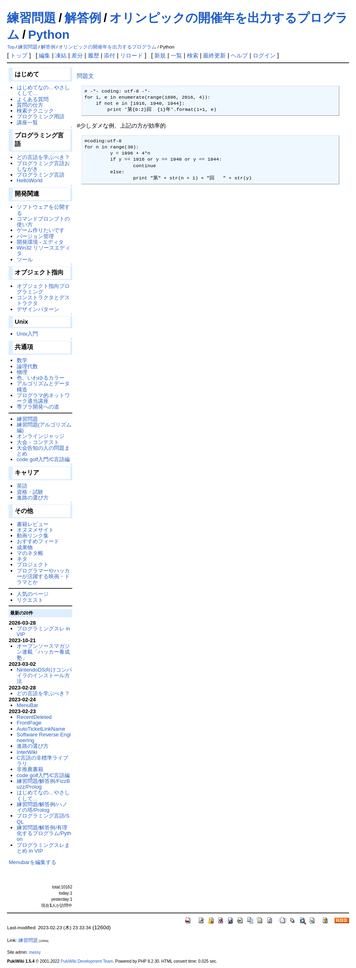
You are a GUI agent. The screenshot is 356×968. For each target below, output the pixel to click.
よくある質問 (33, 99)
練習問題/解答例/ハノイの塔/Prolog (42, 807)
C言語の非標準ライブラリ (42, 761)
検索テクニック (35, 111)
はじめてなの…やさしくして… (43, 90)
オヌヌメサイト (35, 530)
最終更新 (214, 55)
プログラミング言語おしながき (43, 166)
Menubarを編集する (32, 862)
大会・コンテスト (38, 442)
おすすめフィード (38, 541)
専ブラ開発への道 (38, 407)
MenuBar (27, 705)
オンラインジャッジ (41, 436)
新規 (160, 55)
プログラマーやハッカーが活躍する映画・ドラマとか (43, 577)
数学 (22, 360)
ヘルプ (239, 55)
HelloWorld (29, 180)
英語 (22, 486)
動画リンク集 (33, 536)
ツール (25, 259)
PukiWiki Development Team (87, 961)
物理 (22, 372)
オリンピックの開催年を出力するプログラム (107, 46)
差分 (77, 55)
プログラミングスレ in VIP (43, 631)
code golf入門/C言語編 (43, 459)
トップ (18, 55)
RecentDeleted (34, 717)
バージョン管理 (35, 236)
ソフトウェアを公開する (43, 210)
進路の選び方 (33, 498)
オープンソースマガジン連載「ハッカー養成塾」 (43, 652)
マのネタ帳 (30, 553)
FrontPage (29, 723)
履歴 (93, 55)
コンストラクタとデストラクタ (43, 300)
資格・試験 (30, 492)
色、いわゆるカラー (41, 378)
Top (11, 46)
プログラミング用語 (41, 116)
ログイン (264, 55)
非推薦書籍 (30, 769)
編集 (44, 55)
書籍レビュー (33, 524)
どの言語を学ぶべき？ (43, 157)
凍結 (61, 55)
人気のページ (33, 594)
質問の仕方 (30, 105)
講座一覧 (27, 122)
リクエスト (30, 600)
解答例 (83, 17)
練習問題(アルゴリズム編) (44, 427)
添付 (109, 55)
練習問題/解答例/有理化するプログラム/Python (44, 833)
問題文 (85, 76)
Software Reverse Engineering (44, 737)
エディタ (53, 242)
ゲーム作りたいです (41, 230)
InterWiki (27, 752)
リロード (131, 55)
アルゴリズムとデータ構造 (43, 386)
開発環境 (27, 242)
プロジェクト (33, 564)
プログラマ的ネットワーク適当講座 (43, 398)
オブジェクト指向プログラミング (43, 289)
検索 (192, 55)
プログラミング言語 (41, 175)
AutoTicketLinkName (41, 729)
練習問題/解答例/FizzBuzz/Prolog (43, 784)
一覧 (176, 55)
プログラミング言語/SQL (43, 818)
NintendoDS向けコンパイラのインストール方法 (44, 676)
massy (35, 952)
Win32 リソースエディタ (43, 250)
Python (49, 34)
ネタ (22, 559)
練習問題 (31, 17)
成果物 (25, 547)
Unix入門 (27, 334)
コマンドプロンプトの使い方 (43, 222)
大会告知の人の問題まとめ (43, 451)
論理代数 (27, 366)
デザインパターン (38, 309)
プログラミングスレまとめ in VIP (43, 848)
